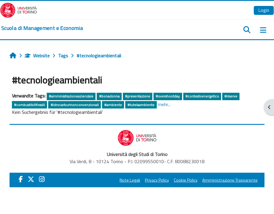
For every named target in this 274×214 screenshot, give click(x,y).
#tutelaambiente (140, 105)
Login (263, 10)
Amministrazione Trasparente (230, 180)
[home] (42, 28)
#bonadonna (109, 96)
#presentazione (137, 96)
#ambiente (113, 105)
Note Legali (130, 180)
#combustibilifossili (29, 105)
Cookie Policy (186, 180)
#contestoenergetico (202, 96)
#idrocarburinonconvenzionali (75, 105)
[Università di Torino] (18, 9)
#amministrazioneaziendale (71, 96)
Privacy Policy (157, 180)
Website (37, 55)
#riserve (230, 96)
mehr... (164, 104)
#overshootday (168, 96)
